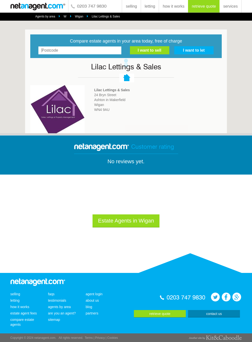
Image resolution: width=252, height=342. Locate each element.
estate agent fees (23, 313)
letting (150, 6)
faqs (51, 294)
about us (92, 300)
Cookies (112, 338)
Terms (89, 338)
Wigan (79, 16)
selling (131, 6)
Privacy (100, 338)
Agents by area (45, 16)
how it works (173, 6)
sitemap (54, 320)
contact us (214, 314)
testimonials (57, 300)
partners (92, 313)
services (230, 6)
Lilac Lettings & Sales (106, 16)
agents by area (59, 307)
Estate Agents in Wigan (126, 221)
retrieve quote (204, 6)
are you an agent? (62, 313)
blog (89, 307)
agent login (94, 294)
